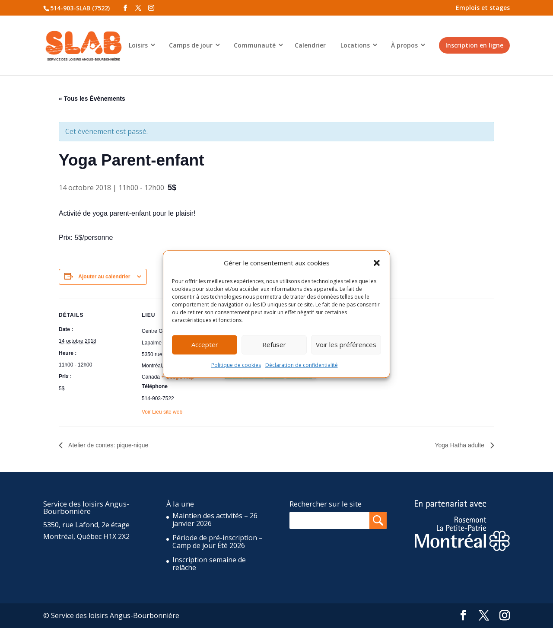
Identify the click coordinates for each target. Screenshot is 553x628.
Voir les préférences (346, 345)
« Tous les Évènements (92, 98)
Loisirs (138, 45)
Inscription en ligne (474, 45)
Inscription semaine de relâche (209, 563)
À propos (404, 45)
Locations (355, 45)
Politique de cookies (236, 365)
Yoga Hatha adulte (460, 445)
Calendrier (310, 45)
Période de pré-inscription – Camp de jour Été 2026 (217, 541)
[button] (376, 262)
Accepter (204, 345)
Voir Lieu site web (162, 412)
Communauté (255, 45)
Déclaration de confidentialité (301, 365)
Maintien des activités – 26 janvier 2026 (214, 519)
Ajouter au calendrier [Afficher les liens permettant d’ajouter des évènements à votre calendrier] (104, 277)
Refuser (274, 345)
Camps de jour (191, 45)
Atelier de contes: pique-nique (107, 445)
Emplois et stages (483, 7)
